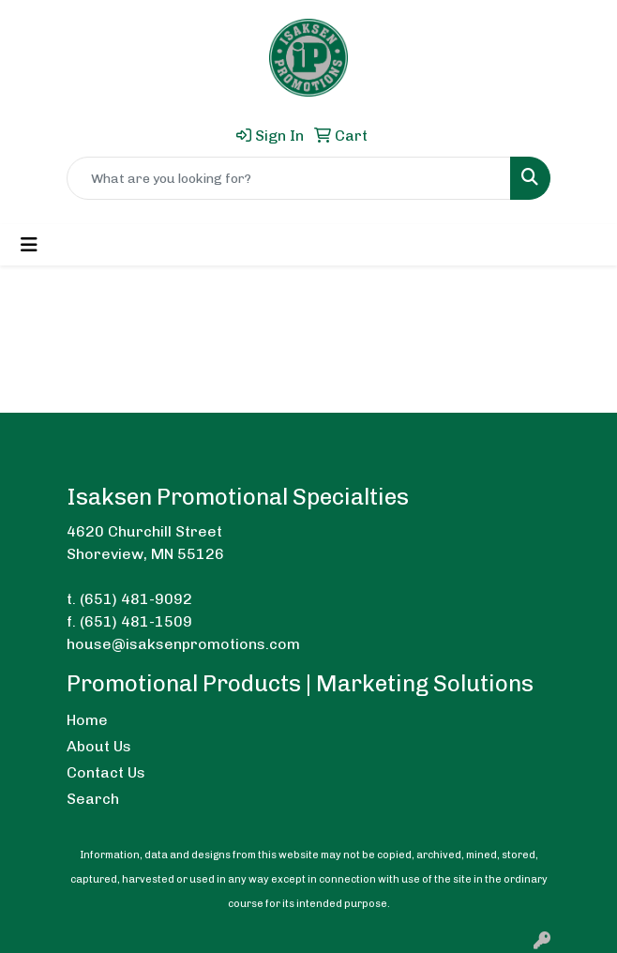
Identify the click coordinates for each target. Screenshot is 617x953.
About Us (99, 746)
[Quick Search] (289, 178)
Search (93, 799)
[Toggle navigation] (29, 245)
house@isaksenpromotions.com (183, 644)
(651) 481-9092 (136, 599)
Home (87, 720)
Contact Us (106, 772)
